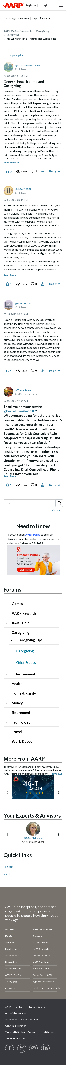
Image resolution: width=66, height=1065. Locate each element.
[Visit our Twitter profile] (21, 1048)
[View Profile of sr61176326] (23, 303)
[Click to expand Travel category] (7, 732)
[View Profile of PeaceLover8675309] (27, 65)
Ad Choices (48, 1032)
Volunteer (10, 942)
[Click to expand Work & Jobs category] (7, 741)
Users (7, 509)
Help (34, 18)
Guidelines (23, 18)
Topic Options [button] (17, 55)
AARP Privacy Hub (13, 1007)
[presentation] (7, 791)
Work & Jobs (22, 741)
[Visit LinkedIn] (45, 1048)
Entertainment (23, 674)
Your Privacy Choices (15, 1038)
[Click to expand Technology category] (7, 722)
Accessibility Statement (16, 1013)
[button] (61, 5)
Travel (17, 732)
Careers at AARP (41, 942)
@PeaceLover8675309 (20, 411)
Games (17, 603)
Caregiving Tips (29, 640)
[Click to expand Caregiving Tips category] (13, 640)
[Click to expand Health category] (7, 684)
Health (17, 684)
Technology (21, 722)
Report (43, 171)
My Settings (10, 18)
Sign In (7, 873)
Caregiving (42, 31)
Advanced (57, 509)
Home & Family (24, 693)
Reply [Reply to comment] (53, 283)
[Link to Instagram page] (33, 1048)
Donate (8, 936)
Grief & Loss (26, 662)
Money (17, 703)
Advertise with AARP (42, 929)
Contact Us (38, 936)
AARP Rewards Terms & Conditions (21, 1019)
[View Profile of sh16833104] (23, 189)
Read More (10, 162)
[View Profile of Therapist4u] (23, 390)
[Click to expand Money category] (7, 703)
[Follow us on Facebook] (9, 1048)
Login (45, 5)
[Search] (33, 503)
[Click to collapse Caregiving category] (7, 632)
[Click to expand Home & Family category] (7, 693)
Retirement (21, 712)
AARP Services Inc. (42, 949)
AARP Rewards (24, 613)
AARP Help (20, 623)
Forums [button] (43, 18)
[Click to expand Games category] (7, 604)
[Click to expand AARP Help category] (7, 623)
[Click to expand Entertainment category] (7, 674)
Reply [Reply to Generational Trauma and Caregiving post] (53, 171)
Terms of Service (37, 1007)
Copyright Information (15, 1025)
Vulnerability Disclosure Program (20, 1032)
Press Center (11, 988)
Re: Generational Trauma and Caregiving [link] (31, 38)
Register (8, 866)
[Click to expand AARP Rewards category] (7, 613)
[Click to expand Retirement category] (7, 712)
